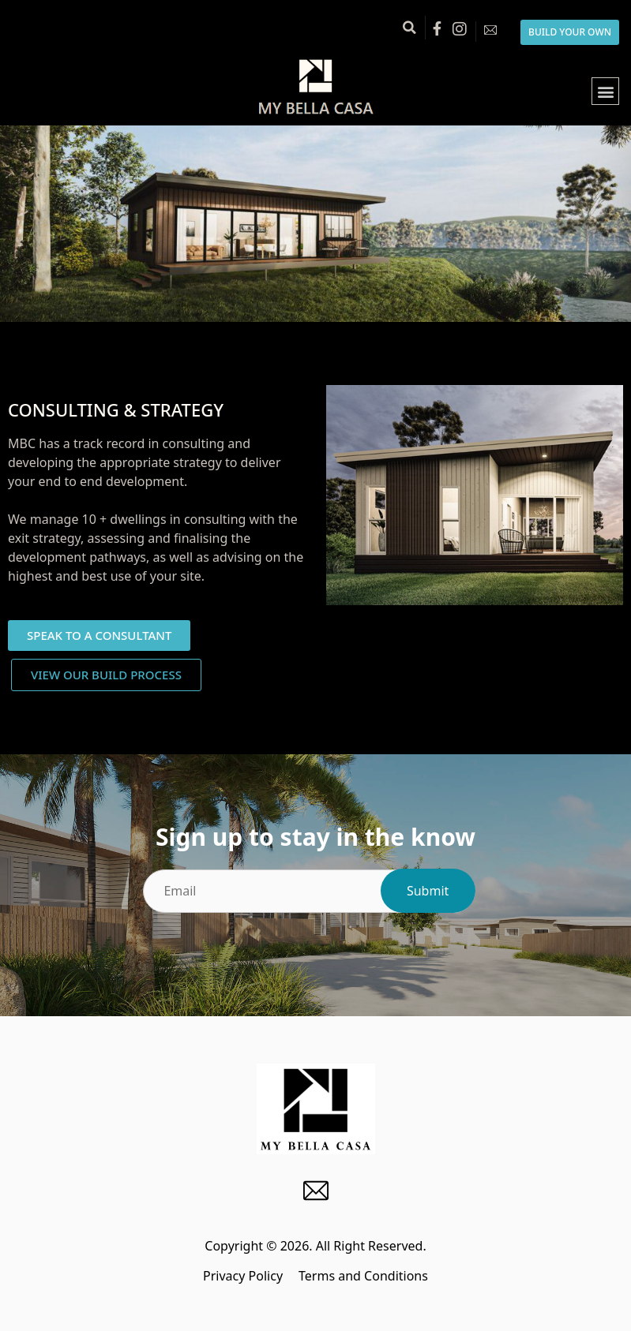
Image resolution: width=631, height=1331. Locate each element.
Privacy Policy (243, 1276)
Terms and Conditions (363, 1276)
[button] (409, 27)
